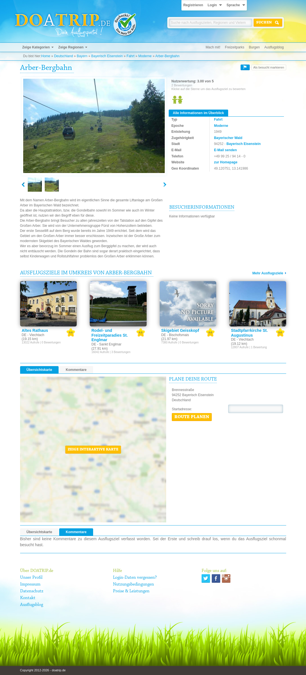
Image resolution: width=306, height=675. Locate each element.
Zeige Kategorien (36, 47)
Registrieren (193, 5)
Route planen (191, 417)
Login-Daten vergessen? (135, 577)
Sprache (233, 5)
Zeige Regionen (71, 47)
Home (45, 56)
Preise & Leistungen (131, 591)
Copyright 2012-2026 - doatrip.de (43, 670)
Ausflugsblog (274, 47)
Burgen (254, 47)
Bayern (82, 56)
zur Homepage (225, 162)
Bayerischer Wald (228, 138)
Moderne (144, 56)
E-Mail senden (225, 150)
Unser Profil (31, 577)
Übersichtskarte (39, 370)
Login (212, 5)
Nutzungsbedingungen (133, 584)
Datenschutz (31, 591)
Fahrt (130, 56)
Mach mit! (213, 47)
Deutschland (63, 56)
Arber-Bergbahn (167, 56)
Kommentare (76, 370)
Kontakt (27, 598)
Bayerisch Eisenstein (107, 56)
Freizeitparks (234, 47)
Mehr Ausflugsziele (267, 273)
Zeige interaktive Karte (93, 450)
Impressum (30, 584)
